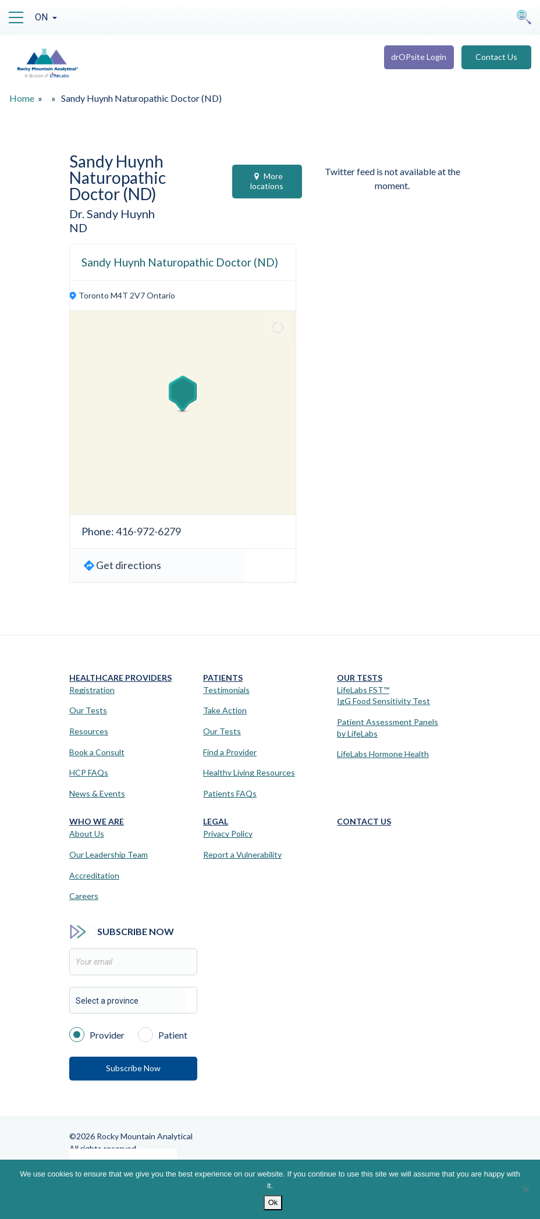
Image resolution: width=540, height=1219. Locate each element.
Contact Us (496, 57)
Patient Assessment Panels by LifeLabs (387, 727)
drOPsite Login (418, 57)
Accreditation (94, 875)
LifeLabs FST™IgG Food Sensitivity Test (383, 695)
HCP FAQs (88, 772)
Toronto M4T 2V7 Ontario (127, 295)
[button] (182, 394)
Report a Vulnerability (242, 854)
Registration (92, 690)
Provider (97, 1034)
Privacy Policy (228, 833)
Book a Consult (97, 752)
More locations (266, 181)
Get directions (128, 565)
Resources (88, 731)
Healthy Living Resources (249, 772)
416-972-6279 (148, 531)
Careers (83, 896)
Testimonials (226, 690)
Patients (223, 678)
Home (21, 98)
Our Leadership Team (108, 854)
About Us (86, 833)
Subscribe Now (133, 1068)
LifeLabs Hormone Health (383, 754)
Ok (273, 1202)
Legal (215, 821)
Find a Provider (230, 752)
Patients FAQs (230, 793)
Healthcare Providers (120, 678)
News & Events (97, 793)
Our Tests (88, 710)
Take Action (225, 710)
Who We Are (96, 821)
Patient (162, 1034)
